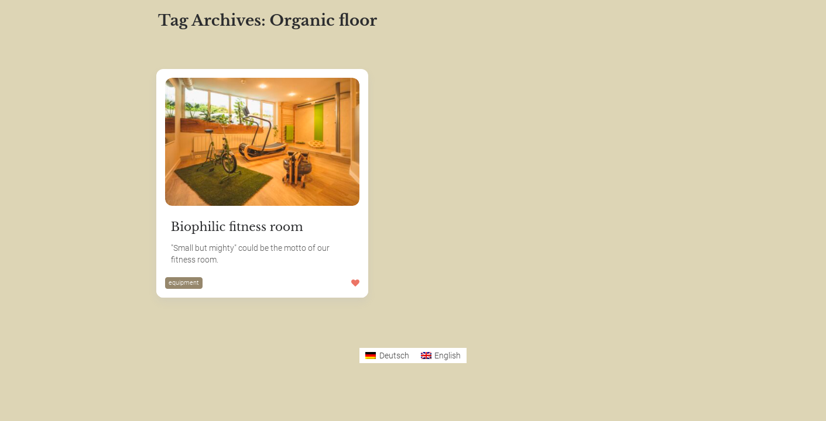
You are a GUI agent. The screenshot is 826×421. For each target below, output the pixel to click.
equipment (184, 283)
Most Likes (236, 47)
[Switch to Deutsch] (387, 355)
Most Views (299, 47)
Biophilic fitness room (237, 227)
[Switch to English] (441, 355)
